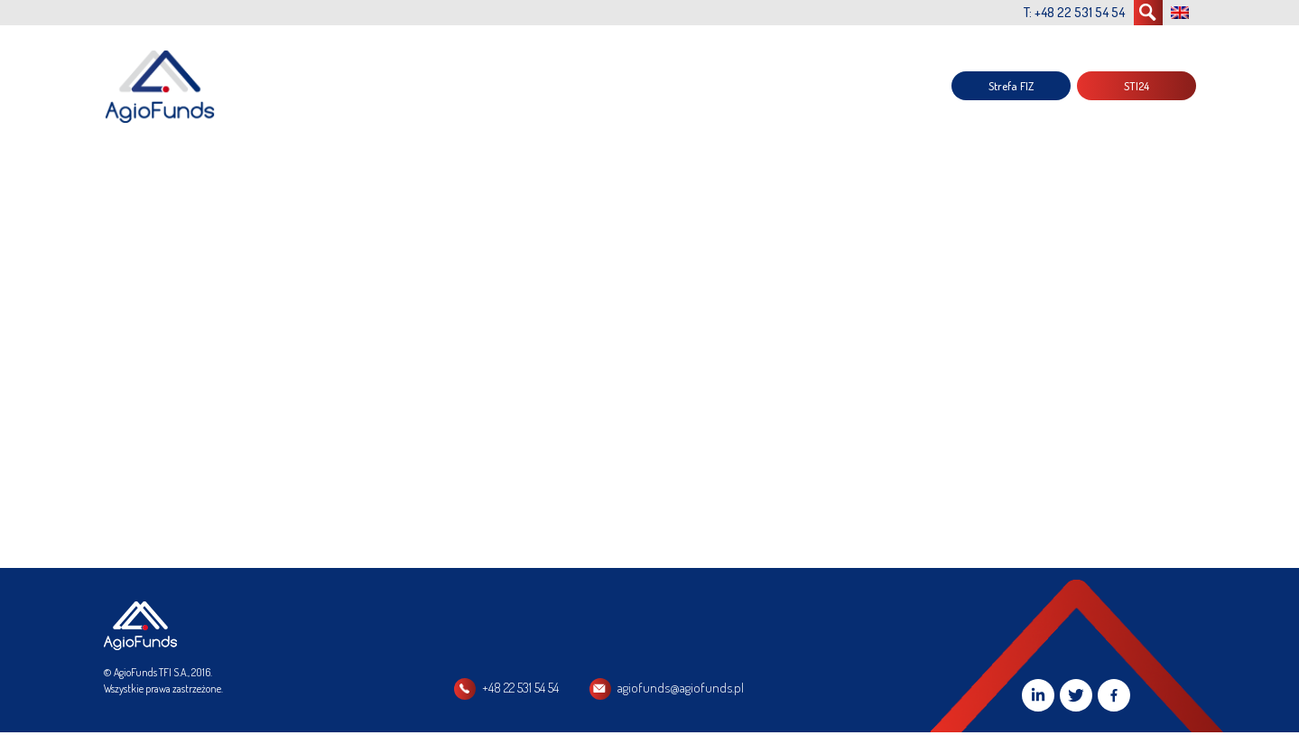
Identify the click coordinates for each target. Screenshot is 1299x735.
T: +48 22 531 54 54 (1074, 12)
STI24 (1136, 86)
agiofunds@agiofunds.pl (680, 687)
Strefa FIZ (1011, 86)
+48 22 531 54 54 (520, 687)
